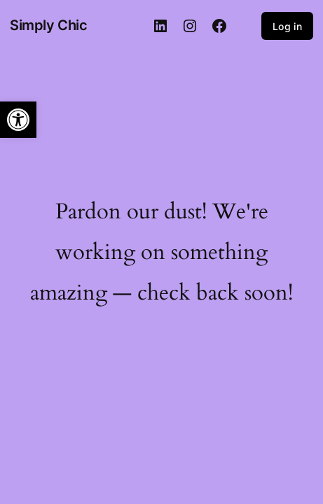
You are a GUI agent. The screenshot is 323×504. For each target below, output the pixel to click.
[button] (18, 120)
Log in (287, 26)
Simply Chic (49, 25)
